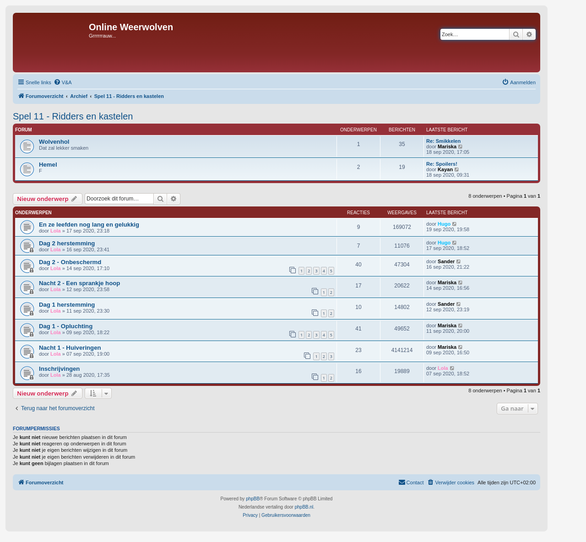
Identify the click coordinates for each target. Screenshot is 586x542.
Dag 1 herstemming (67, 304)
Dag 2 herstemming (67, 243)
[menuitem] (63, 82)
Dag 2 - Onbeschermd (70, 262)
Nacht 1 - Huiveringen (70, 347)
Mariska (447, 146)
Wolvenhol (54, 141)
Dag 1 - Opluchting (65, 326)
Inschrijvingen (59, 368)
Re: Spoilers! (441, 164)
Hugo (444, 224)
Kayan (445, 169)
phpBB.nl (304, 506)
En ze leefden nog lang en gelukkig (89, 224)
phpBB (253, 498)
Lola (55, 230)
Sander (446, 261)
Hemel (48, 164)
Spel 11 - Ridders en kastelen (73, 116)
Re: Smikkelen (443, 141)
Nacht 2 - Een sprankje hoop (79, 283)
